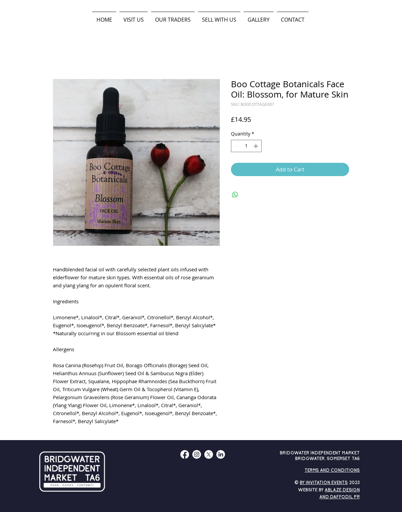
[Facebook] (184, 454)
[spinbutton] (246, 146)
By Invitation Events (324, 483)
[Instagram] (196, 454)
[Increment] (256, 146)
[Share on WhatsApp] (235, 195)
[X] (208, 454)
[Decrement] (236, 146)
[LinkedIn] (220, 454)
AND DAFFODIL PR (339, 497)
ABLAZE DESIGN (342, 490)
